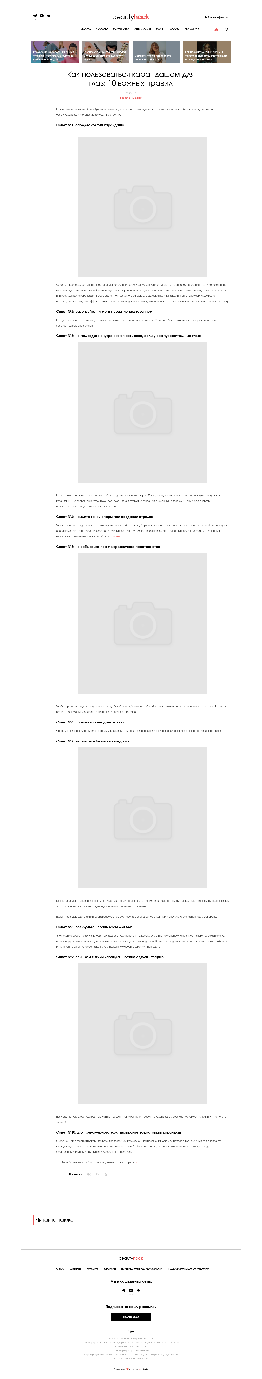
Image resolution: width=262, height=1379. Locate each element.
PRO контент (183, 29)
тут (136, 1164)
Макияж (137, 100)
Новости (165, 29)
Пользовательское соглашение (188, 1270)
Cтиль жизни (133, 29)
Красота (77, 29)
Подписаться (131, 1318)
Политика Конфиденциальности (141, 1270)
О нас (60, 1270)
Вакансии (109, 1270)
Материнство (112, 29)
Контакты (75, 1270)
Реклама (92, 1270)
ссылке (115, 538)
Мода (150, 29)
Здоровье (93, 29)
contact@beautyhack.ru (134, 1360)
